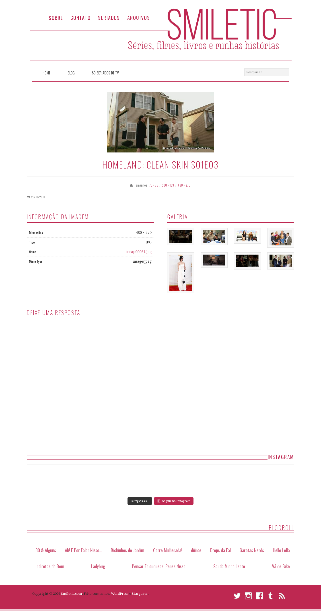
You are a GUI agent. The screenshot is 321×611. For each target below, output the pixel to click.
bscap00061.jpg (139, 252)
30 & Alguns (45, 550)
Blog (71, 73)
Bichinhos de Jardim (127, 550)
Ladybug (98, 566)
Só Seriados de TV (105, 73)
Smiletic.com (71, 594)
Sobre (56, 17)
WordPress (119, 594)
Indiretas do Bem (49, 566)
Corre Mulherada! (167, 550)
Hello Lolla (281, 550)
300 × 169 (168, 185)
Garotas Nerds (252, 550)
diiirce (196, 550)
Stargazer (140, 594)
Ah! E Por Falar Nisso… (83, 550)
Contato (80, 17)
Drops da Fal (220, 550)
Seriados (109, 17)
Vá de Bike (281, 566)
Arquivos (138, 17)
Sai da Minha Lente (229, 566)
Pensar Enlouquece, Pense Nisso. (159, 566)
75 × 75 (153, 185)
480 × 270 (184, 185)
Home (46, 73)
